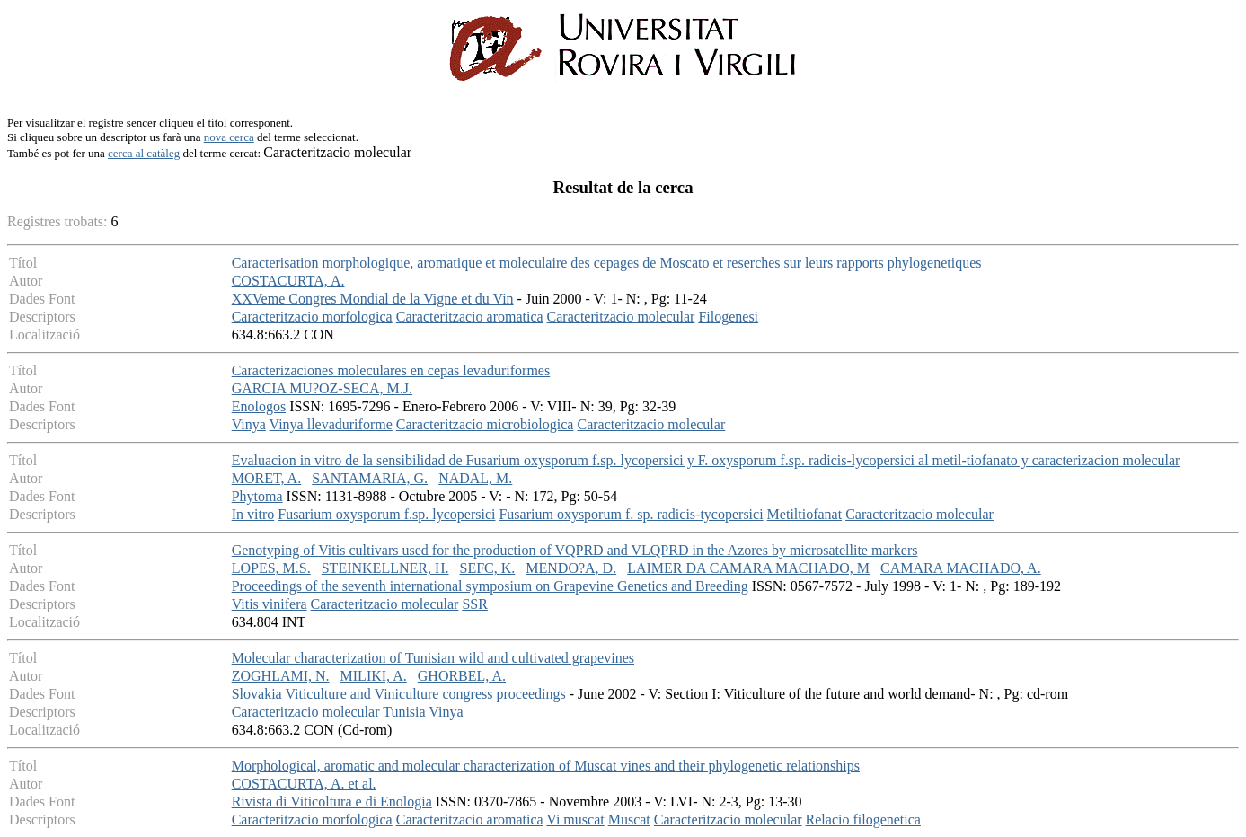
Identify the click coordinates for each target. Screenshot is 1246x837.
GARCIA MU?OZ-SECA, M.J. (322, 388)
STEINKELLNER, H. (385, 568)
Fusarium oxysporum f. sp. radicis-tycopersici (631, 514)
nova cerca (229, 137)
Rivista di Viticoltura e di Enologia (332, 801)
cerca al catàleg (144, 153)
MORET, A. (266, 478)
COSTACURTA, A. (288, 280)
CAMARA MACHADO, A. (960, 568)
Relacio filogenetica (863, 819)
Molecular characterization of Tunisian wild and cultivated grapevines (433, 657)
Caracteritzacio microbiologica (485, 424)
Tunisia (404, 711)
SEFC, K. (487, 568)
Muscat (629, 819)
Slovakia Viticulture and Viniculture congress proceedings (399, 693)
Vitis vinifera (269, 604)
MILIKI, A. (373, 675)
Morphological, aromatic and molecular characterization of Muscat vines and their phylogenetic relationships (546, 765)
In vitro (253, 514)
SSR (474, 604)
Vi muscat (575, 819)
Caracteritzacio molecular (621, 316)
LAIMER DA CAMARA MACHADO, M (748, 568)
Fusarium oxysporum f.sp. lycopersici (386, 514)
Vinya (249, 424)
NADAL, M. (475, 478)
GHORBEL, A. (462, 675)
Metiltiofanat (805, 514)
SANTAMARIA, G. (370, 478)
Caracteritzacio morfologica (312, 316)
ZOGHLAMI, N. (281, 675)
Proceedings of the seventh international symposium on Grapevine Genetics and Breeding (490, 586)
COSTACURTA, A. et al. (304, 783)
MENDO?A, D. (571, 568)
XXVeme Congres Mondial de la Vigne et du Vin (373, 298)
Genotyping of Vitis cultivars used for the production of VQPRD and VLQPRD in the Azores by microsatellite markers (575, 550)
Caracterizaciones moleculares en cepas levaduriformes (391, 370)
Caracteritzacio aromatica (469, 316)
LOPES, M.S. (271, 568)
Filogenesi (728, 316)
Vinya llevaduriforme (331, 424)
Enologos (259, 406)
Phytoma (257, 496)
